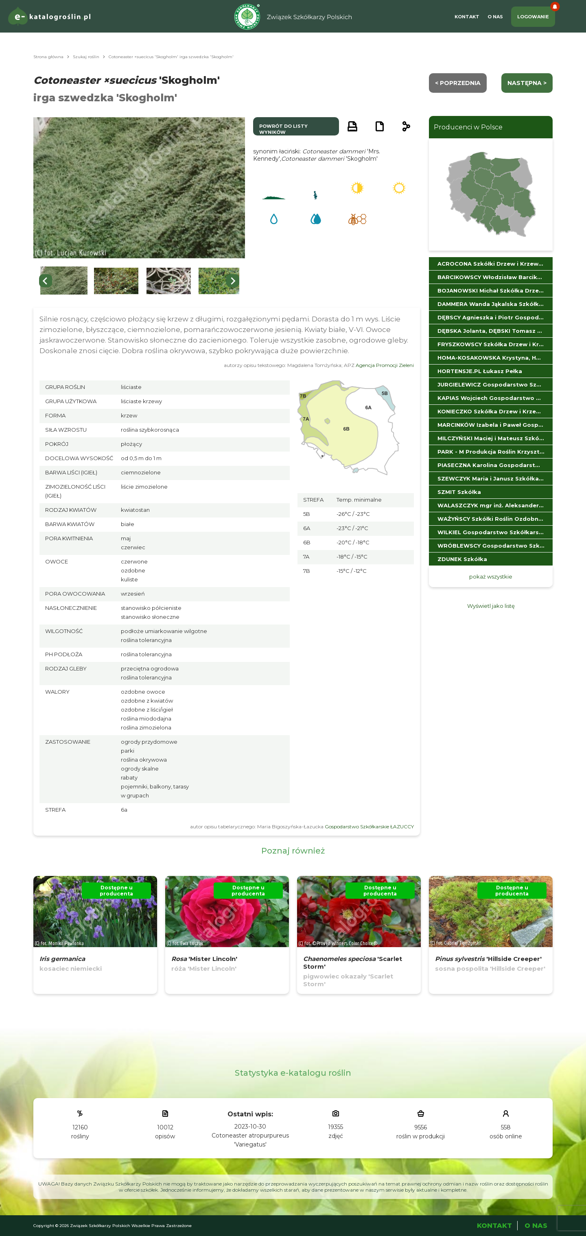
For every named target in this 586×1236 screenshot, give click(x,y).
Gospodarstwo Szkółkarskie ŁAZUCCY (369, 826)
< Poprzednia (458, 83)
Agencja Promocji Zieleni (385, 365)
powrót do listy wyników (283, 129)
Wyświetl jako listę (491, 606)
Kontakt (467, 17)
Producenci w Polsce (468, 127)
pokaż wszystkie (490, 576)
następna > (527, 83)
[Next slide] (232, 280)
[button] (63, 280)
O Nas (495, 17)
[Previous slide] (45, 280)
